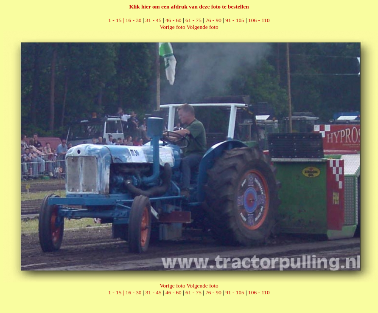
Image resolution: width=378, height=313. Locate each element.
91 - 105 (234, 20)
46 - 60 (173, 20)
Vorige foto (172, 27)
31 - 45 (154, 20)
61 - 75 (193, 20)
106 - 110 (259, 20)
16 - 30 (134, 20)
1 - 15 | (116, 20)
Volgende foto (202, 27)
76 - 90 (213, 20)
